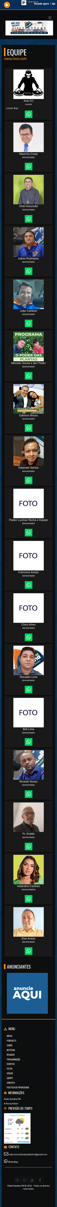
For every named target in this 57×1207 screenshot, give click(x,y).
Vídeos (10, 1073)
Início (9, 1035)
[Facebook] (40, 1180)
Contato (11, 1082)
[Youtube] (32, 1180)
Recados (11, 1054)
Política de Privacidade (18, 1087)
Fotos (9, 1068)
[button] (50, 18)
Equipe (10, 1078)
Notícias (11, 1050)
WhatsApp (13, 1162)
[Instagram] (17, 1180)
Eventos (11, 1063)
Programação (13, 1059)
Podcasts (11, 1040)
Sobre (9, 1045)
